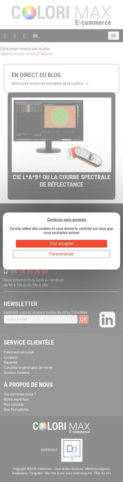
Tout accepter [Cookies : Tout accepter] (62, 243)
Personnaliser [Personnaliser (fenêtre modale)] (61, 254)
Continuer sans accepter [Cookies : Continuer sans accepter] (67, 220)
